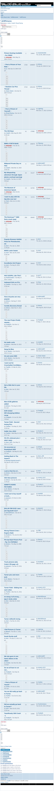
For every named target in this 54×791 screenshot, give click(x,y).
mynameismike (42, 53)
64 (6, 155)
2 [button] (1, 37)
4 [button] (1, 41)
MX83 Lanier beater (11, 250)
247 (7, 80)
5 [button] (1, 43)
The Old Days (9, 131)
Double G (40, 431)
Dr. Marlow (9, 351)
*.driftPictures (6, 21)
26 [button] (1, 46)
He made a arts (9, 342)
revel (7, 252)
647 (7, 104)
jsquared (8, 498)
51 (6, 122)
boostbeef (40, 561)
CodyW (13, 23)
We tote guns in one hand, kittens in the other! (11, 658)
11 (6, 230)
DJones (40, 362)
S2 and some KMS (10, 356)
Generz (8, 473)
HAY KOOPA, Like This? (12, 275)
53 (6, 126)
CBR (39, 530)
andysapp (9, 57)
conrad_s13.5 (41, 438)
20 (6, 616)
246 (7, 78)
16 (6, 608)
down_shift (9, 442)
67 (6, 160)
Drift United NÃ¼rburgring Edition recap (12, 413)
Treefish (8, 284)
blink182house (10, 512)
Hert (7, 389)
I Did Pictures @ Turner (12, 629)
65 (6, 157)
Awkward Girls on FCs (12, 282)
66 (6, 158)
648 (7, 106)
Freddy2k (8, 324)
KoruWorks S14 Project (12, 263)
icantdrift (40, 342)
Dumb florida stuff (10, 636)
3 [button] (1, 39)
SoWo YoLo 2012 (10, 431)
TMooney (40, 143)
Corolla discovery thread (13, 306)
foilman (40, 64)
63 (6, 153)
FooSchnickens (42, 704)
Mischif (8, 631)
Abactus (40, 539)
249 (7, 84)
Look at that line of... (11, 471)
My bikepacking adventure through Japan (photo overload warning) (13, 175)
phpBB (8, 780)
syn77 (39, 275)
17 (6, 610)
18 (6, 612)
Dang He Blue (9, 349)
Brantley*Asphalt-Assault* (13, 460)
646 (7, 102)
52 (6, 124)
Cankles (40, 682)
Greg (39, 282)
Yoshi (7, 201)
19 (6, 614)
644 (7, 98)
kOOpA (40, 447)
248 (7, 82)
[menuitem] (5, 9)
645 (7, 100)
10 (6, 229)
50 (6, 120)
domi (7, 246)
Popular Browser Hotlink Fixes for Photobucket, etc (13, 241)
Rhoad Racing (19, 23)
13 (6, 234)
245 (7, 76)
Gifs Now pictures (10, 478)
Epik (39, 636)
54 (6, 128)
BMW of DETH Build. (11, 143)
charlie (9, 23)
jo (6, 68)
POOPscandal (10, 277)
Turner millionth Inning (12, 619)
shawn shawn (9, 91)
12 (6, 232)
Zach (39, 422)
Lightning (40, 108)
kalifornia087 (41, 163)
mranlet (8, 663)
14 (6, 236)
